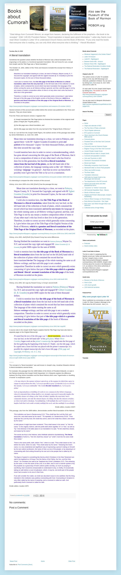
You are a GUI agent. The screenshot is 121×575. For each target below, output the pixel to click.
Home (43, 561)
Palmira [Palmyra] (56, 241)
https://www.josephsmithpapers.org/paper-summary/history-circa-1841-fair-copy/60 (37, 326)
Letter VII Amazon (89, 57)
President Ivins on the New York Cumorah (97, 141)
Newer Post (13, 561)
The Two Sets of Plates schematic (94, 128)
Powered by (97, 235)
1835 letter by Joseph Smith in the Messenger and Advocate (94, 178)
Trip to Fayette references (92, 130)
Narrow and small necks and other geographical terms (95, 184)
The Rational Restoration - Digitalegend (96, 68)
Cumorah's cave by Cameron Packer (95, 146)
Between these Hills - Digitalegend (95, 64)
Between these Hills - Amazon (93, 61)
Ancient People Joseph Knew (93, 151)
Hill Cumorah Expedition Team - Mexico (96, 190)
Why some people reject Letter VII (96, 297)
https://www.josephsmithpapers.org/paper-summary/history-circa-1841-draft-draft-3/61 (38, 279)
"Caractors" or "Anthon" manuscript (95, 188)
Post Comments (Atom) (25, 564)
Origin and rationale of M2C (92, 125)
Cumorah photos (89, 139)
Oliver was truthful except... (92, 170)
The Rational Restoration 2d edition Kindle (97, 66)
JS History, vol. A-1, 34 (31, 352)
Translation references (91, 175)
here (90, 83)
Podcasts (87, 243)
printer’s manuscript (42, 341)
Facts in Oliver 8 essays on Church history (97, 199)
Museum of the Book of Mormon (94, 280)
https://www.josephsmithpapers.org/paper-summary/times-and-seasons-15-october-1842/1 (40, 106)
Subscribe (97, 228)
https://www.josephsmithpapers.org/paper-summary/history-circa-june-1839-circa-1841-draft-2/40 (42, 233)
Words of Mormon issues (92, 192)
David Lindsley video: (90, 246)
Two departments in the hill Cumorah (95, 181)
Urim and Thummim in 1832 (93, 158)
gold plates (50, 339)
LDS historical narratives (91, 287)
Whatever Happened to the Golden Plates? (97, 54)
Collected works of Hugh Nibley (94, 208)
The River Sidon (89, 172)
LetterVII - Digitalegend (91, 59)
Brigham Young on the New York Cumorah (97, 149)
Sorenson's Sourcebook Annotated (95, 160)
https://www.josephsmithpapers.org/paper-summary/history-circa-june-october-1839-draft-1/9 (40, 177)
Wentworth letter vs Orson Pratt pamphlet (97, 168)
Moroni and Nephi (89, 163)
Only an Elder (88, 144)
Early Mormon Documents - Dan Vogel (96, 201)
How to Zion (88, 282)
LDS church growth (90, 285)
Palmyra (68, 188)
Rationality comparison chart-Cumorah (96, 165)
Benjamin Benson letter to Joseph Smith (96, 153)
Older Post (71, 561)
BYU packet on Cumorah (92, 133)
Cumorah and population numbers (94, 156)
